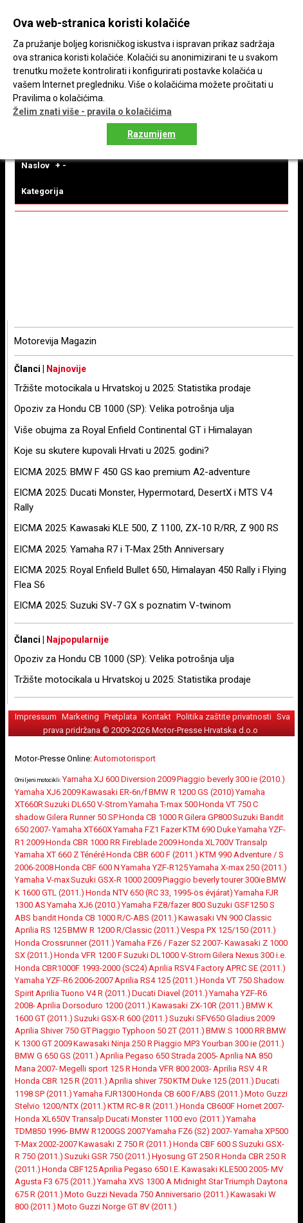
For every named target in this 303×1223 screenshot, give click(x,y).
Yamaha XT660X (82, 829)
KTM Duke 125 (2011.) (213, 1081)
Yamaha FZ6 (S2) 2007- (189, 1131)
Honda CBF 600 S (205, 1144)
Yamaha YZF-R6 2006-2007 (64, 980)
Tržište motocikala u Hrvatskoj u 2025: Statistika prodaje (132, 388)
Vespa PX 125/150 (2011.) (228, 930)
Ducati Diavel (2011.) (170, 993)
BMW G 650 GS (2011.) (56, 1056)
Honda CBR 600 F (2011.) (152, 854)
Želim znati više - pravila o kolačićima (92, 111)
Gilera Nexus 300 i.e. (249, 955)
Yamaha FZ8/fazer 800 (164, 905)
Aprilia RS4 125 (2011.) (156, 980)
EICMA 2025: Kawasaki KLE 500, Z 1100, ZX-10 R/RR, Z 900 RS (146, 528)
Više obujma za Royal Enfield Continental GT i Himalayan (133, 430)
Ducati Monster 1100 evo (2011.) (165, 1119)
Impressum (36, 716)
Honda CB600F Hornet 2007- (231, 1106)
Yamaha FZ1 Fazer (147, 829)
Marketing (80, 716)
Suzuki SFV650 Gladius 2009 (222, 1018)
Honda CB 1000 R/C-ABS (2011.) (117, 918)
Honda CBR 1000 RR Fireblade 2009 (111, 842)
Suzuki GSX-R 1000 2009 (116, 880)
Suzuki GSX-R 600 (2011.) (121, 1018)
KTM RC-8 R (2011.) (142, 1106)
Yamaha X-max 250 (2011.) (238, 867)
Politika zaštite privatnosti (223, 716)
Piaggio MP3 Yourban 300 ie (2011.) (219, 1043)
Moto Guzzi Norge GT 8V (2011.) (117, 1206)
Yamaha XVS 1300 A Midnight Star (160, 1181)
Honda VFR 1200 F (88, 955)
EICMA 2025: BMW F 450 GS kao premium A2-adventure (132, 472)
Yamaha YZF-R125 (154, 867)
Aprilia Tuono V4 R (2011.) (83, 993)
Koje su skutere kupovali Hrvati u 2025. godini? (111, 450)
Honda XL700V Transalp (223, 842)
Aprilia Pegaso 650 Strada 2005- (159, 1056)
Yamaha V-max (42, 880)
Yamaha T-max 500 (163, 804)
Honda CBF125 (69, 1169)
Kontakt (156, 716)
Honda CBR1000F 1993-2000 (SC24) (81, 968)
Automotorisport (124, 758)
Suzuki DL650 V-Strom (85, 804)
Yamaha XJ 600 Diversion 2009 (119, 779)
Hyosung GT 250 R (186, 1156)
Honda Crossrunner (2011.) (65, 943)
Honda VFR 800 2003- (172, 1068)
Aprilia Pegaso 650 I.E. (139, 1169)
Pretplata (120, 716)
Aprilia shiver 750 (140, 1081)
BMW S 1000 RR (235, 1030)
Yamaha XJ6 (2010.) (83, 905)
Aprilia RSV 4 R (240, 1068)
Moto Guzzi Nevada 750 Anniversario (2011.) (146, 1194)
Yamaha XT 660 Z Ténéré (60, 854)
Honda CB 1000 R (151, 817)
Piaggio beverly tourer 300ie (214, 880)
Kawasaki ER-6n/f (114, 792)
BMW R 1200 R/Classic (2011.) (123, 930)
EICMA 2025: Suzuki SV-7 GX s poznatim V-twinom (122, 605)
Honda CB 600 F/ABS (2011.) (190, 1094)
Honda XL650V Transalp (59, 1119)
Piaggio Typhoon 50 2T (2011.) (148, 1030)
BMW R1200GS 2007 (107, 1131)
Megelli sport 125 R (95, 1068)
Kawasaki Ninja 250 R (112, 1043)
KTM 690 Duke (209, 829)
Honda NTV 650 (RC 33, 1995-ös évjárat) (159, 892)
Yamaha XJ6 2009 (47, 792)
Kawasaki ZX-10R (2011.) (198, 1005)
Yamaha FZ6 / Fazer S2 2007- (169, 943)
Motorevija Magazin (55, 341)
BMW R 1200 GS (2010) (191, 792)
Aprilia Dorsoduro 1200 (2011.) (94, 1005)
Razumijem (151, 134)
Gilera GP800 (208, 817)
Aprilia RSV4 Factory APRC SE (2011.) (217, 968)
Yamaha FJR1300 (104, 1094)
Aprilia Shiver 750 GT (53, 1030)
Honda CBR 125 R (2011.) (61, 1081)
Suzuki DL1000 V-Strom (167, 955)
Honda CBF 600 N (87, 867)
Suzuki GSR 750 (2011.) (107, 1156)
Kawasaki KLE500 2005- (225, 1169)
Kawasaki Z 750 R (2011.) (125, 1144)
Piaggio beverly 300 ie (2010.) (231, 779)
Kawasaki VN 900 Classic (224, 918)
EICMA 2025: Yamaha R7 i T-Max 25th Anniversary (119, 549)
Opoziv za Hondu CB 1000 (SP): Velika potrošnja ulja (124, 409)
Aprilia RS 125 (40, 930)
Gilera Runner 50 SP (82, 817)
